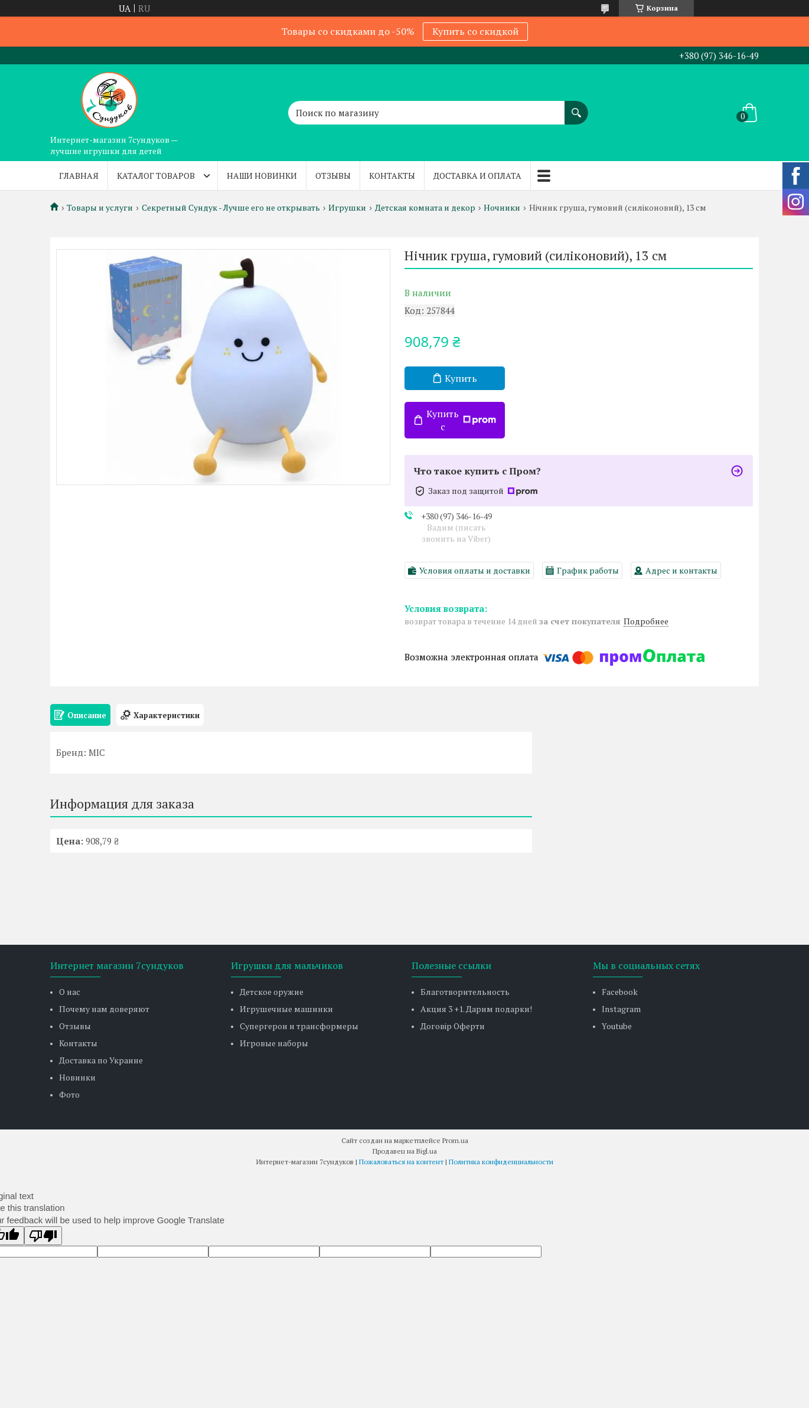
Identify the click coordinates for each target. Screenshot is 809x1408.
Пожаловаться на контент (401, 1161)
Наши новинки (262, 175)
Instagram (621, 1008)
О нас (69, 991)
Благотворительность (465, 991)
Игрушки (347, 207)
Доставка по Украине (101, 1060)
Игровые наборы (274, 1043)
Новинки (77, 1077)
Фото (69, 1094)
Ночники (502, 207)
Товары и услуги (100, 207)
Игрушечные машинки (286, 1008)
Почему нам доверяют (104, 1008)
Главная (79, 175)
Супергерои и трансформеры (299, 1026)
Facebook (620, 991)
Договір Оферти (452, 1026)
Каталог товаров (156, 175)
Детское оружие (272, 991)
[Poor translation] (43, 1235)
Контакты (392, 175)
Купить (461, 378)
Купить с (461, 420)
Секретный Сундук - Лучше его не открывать (231, 207)
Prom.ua (455, 1140)
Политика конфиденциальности (501, 1161)
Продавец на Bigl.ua (405, 1151)
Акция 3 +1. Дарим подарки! (476, 1008)
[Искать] (576, 107)
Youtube (617, 1026)
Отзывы (333, 175)
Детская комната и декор (425, 207)
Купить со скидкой (475, 31)
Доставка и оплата (477, 175)
